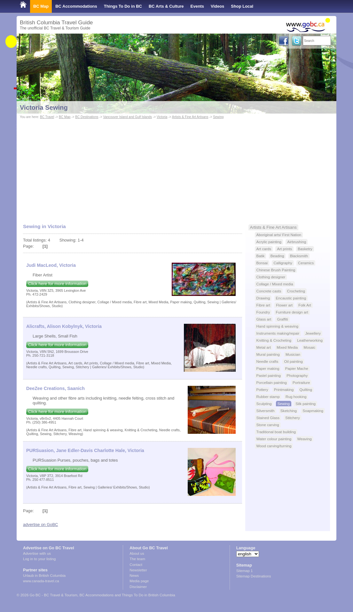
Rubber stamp (268, 396)
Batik (260, 256)
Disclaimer (138, 587)
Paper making (267, 368)
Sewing (218, 117)
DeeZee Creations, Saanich (55, 388)
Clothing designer (271, 277)
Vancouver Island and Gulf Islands (127, 117)
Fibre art (263, 305)
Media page (139, 581)
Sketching (288, 411)
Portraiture (301, 382)
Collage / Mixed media (274, 284)
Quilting (306, 389)
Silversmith (265, 411)
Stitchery (292, 418)
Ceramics (306, 263)
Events (197, 6)
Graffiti (282, 319)
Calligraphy (282, 263)
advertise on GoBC (40, 524)
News (134, 575)
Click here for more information (57, 283)
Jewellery (313, 333)
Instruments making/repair (278, 333)
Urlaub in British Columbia (44, 575)
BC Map (41, 6)
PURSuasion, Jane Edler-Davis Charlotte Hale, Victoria (85, 450)
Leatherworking (310, 340)
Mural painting (268, 354)
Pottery (262, 389)
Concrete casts (268, 291)
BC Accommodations (76, 6)
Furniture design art (292, 312)
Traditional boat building (276, 432)
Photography (297, 375)
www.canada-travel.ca (41, 581)
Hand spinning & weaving (277, 326)
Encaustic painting (291, 298)
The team (137, 559)
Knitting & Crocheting (274, 340)
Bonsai (262, 263)
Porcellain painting (271, 382)
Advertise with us (37, 553)
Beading (277, 256)
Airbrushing (296, 242)
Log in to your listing (39, 559)
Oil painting (293, 361)
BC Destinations (86, 117)
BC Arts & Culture (166, 6)
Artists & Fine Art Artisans (190, 117)
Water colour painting (274, 439)
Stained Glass (268, 418)
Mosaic (309, 347)
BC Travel (47, 117)
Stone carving (267, 425)
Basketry (305, 249)
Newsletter (138, 570)
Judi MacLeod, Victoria (51, 265)
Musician (293, 354)
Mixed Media (287, 347)
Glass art (263, 319)
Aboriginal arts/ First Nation (279, 235)
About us (136, 553)
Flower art (284, 305)
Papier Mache (296, 368)
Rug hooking (296, 396)
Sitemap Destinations (253, 576)
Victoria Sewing (44, 107)
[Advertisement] (176, 168)
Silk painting (305, 403)
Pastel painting (268, 375)
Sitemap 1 (244, 571)
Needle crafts (267, 361)
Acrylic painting (268, 242)
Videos (217, 6)
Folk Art (304, 305)
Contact (135, 565)
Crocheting (296, 291)
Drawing (263, 298)
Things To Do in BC (123, 6)
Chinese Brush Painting (275, 270)
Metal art (263, 347)
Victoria (162, 117)
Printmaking (284, 389)
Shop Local (242, 6)
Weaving (304, 439)
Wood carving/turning (274, 446)
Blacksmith (299, 256)
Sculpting (264, 403)
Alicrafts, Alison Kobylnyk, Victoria (64, 326)
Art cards (263, 249)
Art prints (284, 249)
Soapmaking (312, 411)
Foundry (263, 312)
